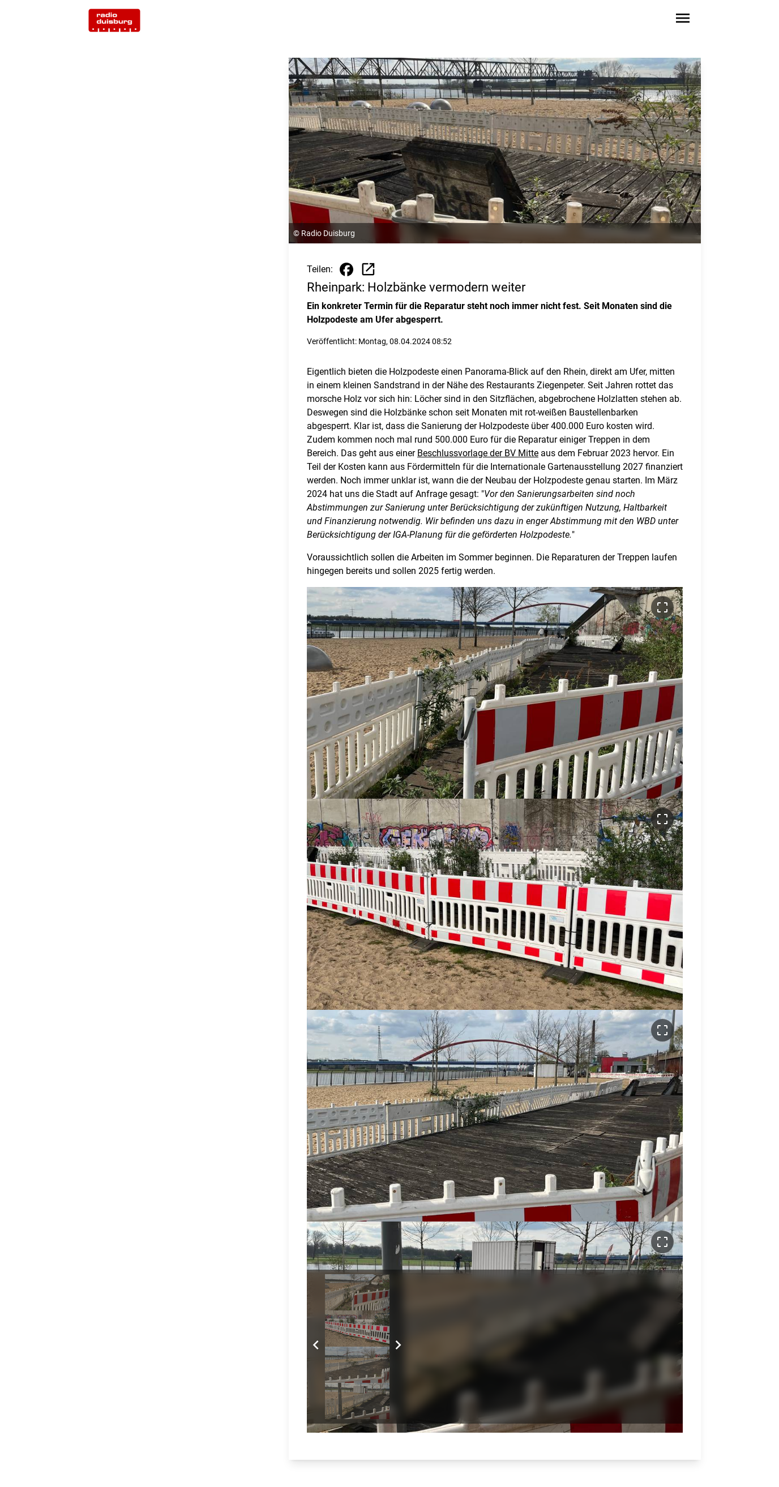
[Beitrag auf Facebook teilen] (346, 269)
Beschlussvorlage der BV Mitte (477, 453)
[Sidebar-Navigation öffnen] (683, 20)
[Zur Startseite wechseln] (114, 20)
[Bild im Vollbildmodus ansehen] (662, 607)
